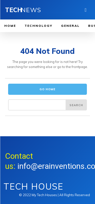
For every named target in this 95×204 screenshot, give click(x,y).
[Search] (76, 104)
